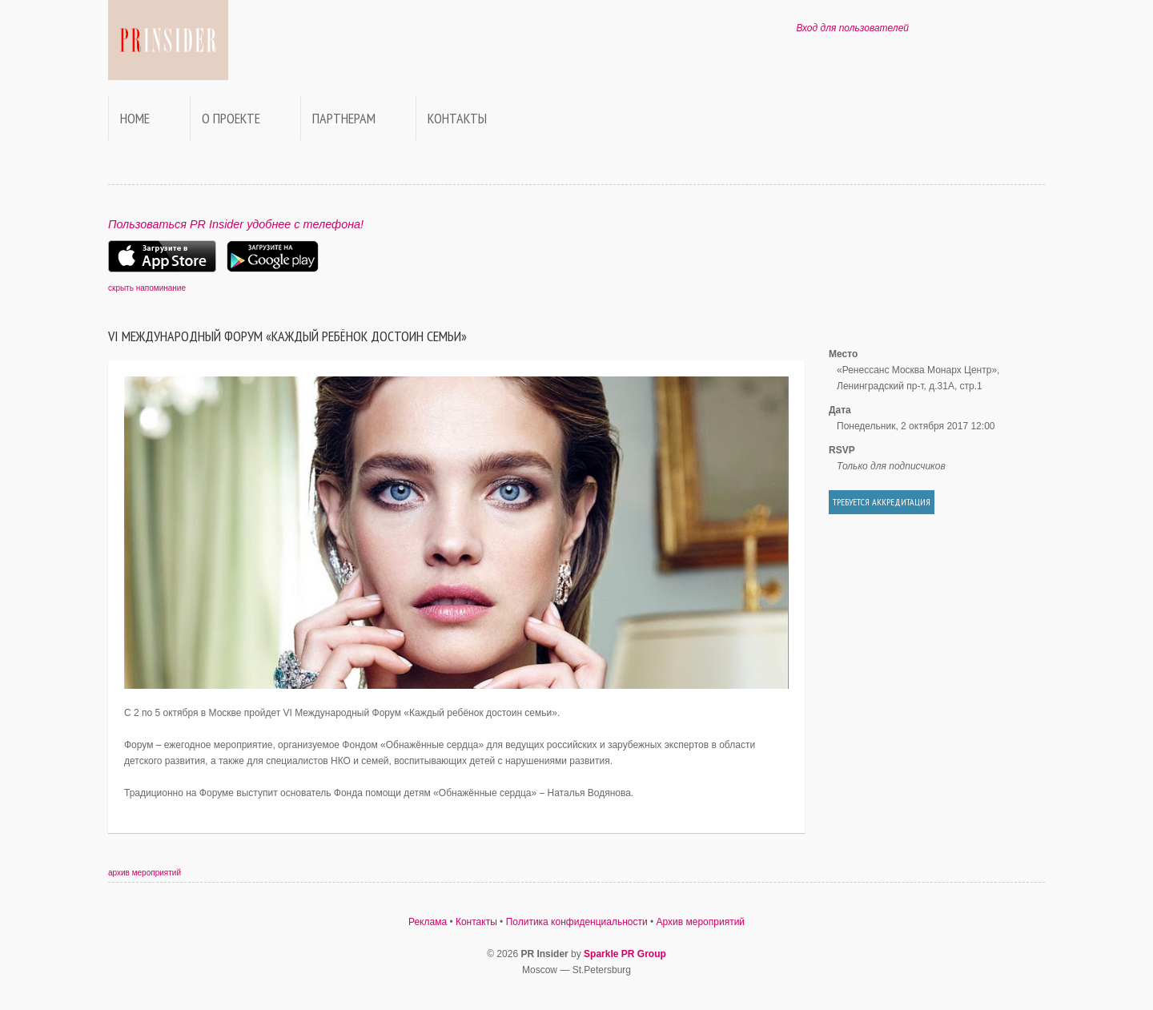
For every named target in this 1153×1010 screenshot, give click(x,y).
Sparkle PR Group (625, 954)
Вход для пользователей (852, 28)
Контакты (457, 118)
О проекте (231, 118)
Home (135, 118)
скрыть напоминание (147, 288)
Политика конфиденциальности (577, 922)
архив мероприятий (144, 872)
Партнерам (344, 118)
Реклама (427, 922)
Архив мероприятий (701, 922)
